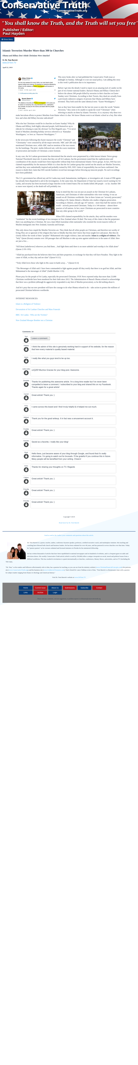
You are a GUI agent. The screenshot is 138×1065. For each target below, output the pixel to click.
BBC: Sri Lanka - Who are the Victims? (31, 315)
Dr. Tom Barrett (11, 60)
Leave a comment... (40, 338)
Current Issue (40, 588)
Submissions (70, 588)
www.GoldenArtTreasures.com (54, 570)
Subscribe (84, 588)
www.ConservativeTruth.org (18, 570)
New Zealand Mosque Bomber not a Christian (34, 320)
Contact (99, 588)
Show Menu (7, 39)
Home (25, 588)
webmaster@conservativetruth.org (90, 599)
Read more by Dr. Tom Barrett (69, 523)
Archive (40, 593)
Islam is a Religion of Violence (28, 304)
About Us (55, 588)
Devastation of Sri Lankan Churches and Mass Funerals (38, 309)
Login (55, 593)
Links (26, 593)
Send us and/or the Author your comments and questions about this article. (69, 535)
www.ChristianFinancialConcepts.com (109, 567)
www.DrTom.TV (9, 63)
